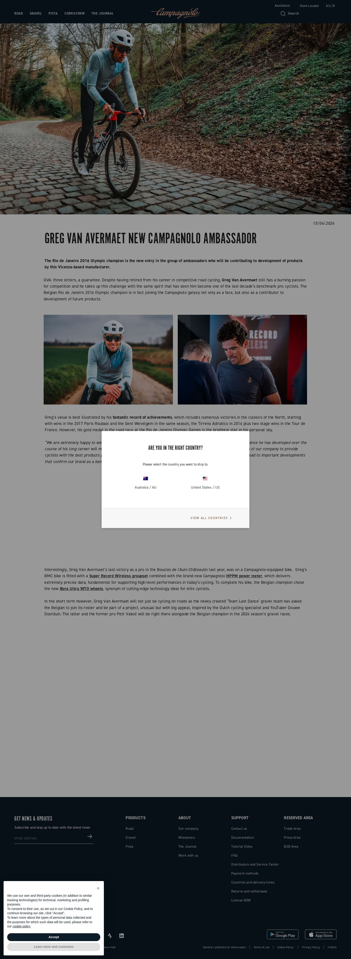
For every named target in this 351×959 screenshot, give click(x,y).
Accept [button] (54, 937)
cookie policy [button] (21, 926)
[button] (98, 888)
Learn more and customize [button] (53, 946)
